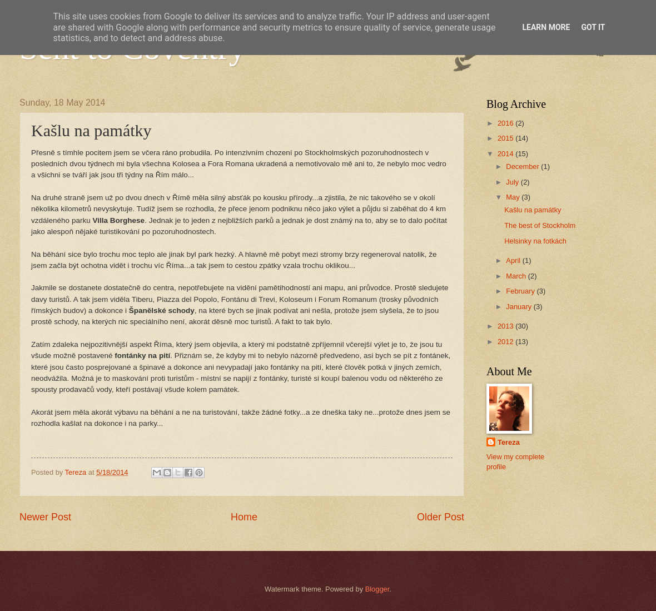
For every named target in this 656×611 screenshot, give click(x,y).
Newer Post (45, 517)
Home (244, 517)
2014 (506, 154)
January (519, 306)
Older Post (440, 517)
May (513, 197)
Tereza (509, 442)
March (517, 276)
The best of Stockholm (539, 225)
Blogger (377, 589)
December (523, 166)
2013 (506, 326)
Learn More (546, 27)
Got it (593, 27)
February (521, 291)
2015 (506, 138)
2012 (506, 341)
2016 (506, 123)
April (514, 260)
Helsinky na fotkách (535, 241)
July (513, 182)
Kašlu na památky (532, 210)
